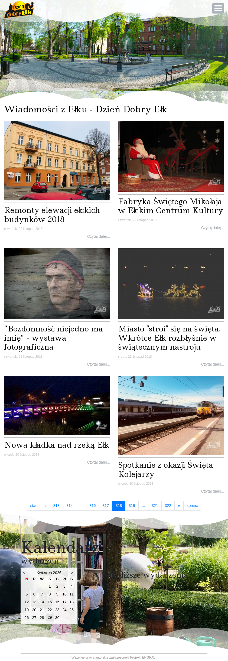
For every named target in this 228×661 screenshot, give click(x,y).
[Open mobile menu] (218, 8)
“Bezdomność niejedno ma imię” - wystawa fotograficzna (53, 337)
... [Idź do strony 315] (81, 505)
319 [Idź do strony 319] (132, 505)
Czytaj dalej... (98, 236)
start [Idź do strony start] (34, 505)
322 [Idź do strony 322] (168, 505)
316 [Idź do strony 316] (92, 505)
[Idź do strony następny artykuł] (179, 506)
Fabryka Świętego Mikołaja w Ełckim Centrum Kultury (170, 206)
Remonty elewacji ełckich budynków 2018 (52, 214)
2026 (57, 573)
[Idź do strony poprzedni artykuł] (45, 506)
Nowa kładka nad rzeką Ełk (56, 444)
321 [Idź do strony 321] (155, 505)
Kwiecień (44, 573)
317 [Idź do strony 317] (106, 505)
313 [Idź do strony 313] (56, 505)
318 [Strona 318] (120, 505)
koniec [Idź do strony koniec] (192, 505)
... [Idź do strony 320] (143, 505)
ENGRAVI (149, 657)
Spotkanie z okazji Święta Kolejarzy (165, 469)
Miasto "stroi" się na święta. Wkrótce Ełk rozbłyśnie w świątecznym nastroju (169, 337)
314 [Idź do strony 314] (69, 505)
